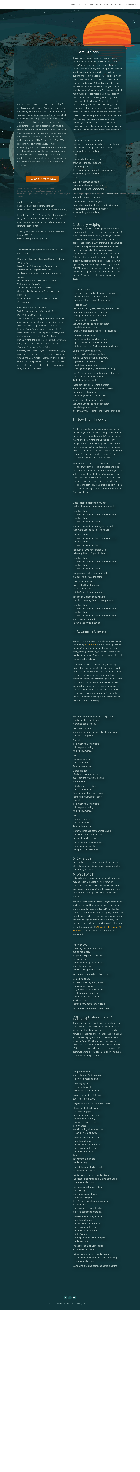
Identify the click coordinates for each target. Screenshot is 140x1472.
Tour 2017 (119, 4)
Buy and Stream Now (42, 179)
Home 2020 (108, 4)
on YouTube (90, 644)
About (79, 4)
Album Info (89, 4)
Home (72, 4)
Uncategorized (130, 4)
